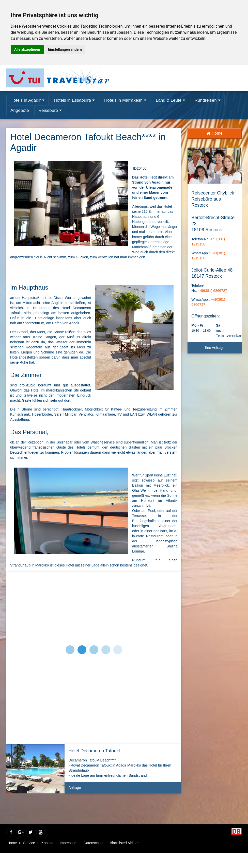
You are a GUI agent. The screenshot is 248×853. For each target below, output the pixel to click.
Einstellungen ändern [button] (65, 49)
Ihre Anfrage (214, 348)
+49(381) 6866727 (212, 291)
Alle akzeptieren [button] (27, 49)
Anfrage (122, 789)
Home (215, 133)
